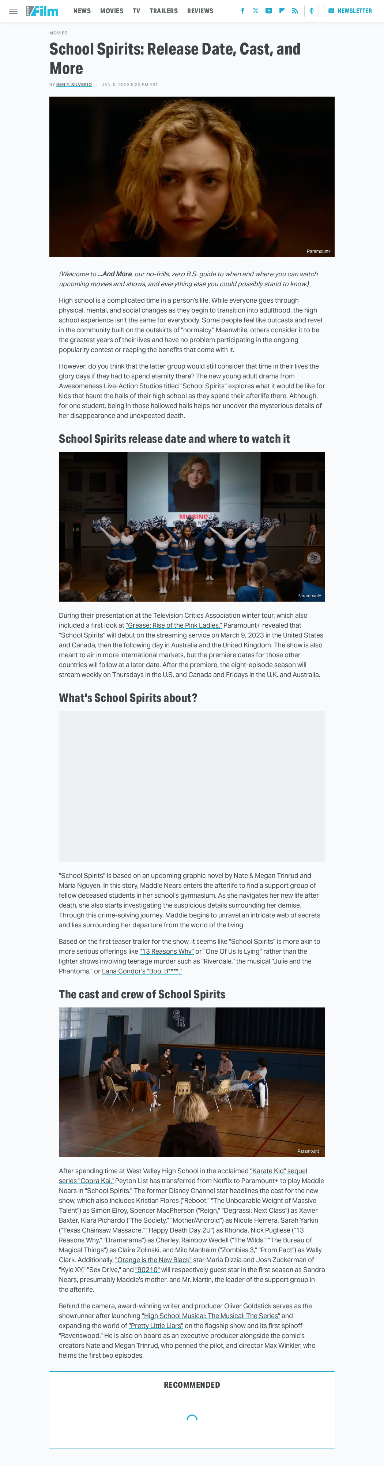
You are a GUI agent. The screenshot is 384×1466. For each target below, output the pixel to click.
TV (136, 11)
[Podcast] (311, 11)
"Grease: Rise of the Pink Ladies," (174, 625)
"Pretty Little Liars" (156, 1325)
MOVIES (111, 11)
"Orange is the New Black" (153, 1260)
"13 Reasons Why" (167, 951)
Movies (58, 33)
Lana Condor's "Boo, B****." (142, 971)
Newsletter (349, 11)
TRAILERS (164, 11)
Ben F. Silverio (74, 84)
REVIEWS (200, 11)
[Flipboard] (282, 12)
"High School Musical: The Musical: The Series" (211, 1316)
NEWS (82, 11)
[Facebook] (242, 12)
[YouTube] (269, 12)
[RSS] (295, 12)
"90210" (147, 1269)
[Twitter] (256, 12)
